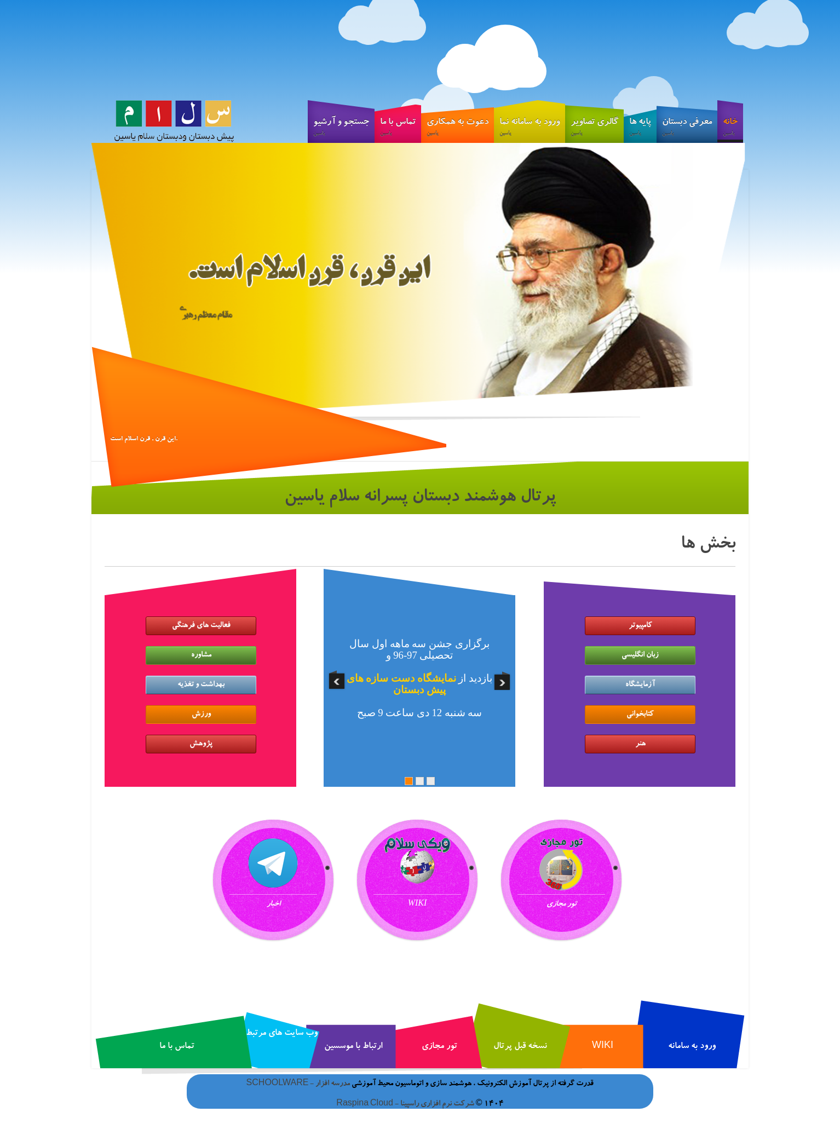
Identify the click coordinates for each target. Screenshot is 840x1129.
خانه (730, 130)
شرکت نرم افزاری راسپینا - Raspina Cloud (405, 1104)
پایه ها (640, 129)
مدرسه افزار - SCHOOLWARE (298, 1084)
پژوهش (200, 744)
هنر (640, 744)
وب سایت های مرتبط (282, 1034)
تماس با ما (398, 129)
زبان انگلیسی (640, 655)
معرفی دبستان (687, 129)
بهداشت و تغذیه (201, 685)
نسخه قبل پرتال (520, 1047)
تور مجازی (439, 1047)
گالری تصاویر (594, 129)
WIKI (602, 1047)
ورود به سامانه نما (529, 129)
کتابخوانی (640, 714)
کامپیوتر (640, 625)
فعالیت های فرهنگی (201, 625)
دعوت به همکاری (457, 129)
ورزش (201, 714)
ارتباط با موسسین (353, 1047)
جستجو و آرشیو (341, 129)
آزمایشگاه (640, 685)
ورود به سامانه (692, 1047)
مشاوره (201, 655)
